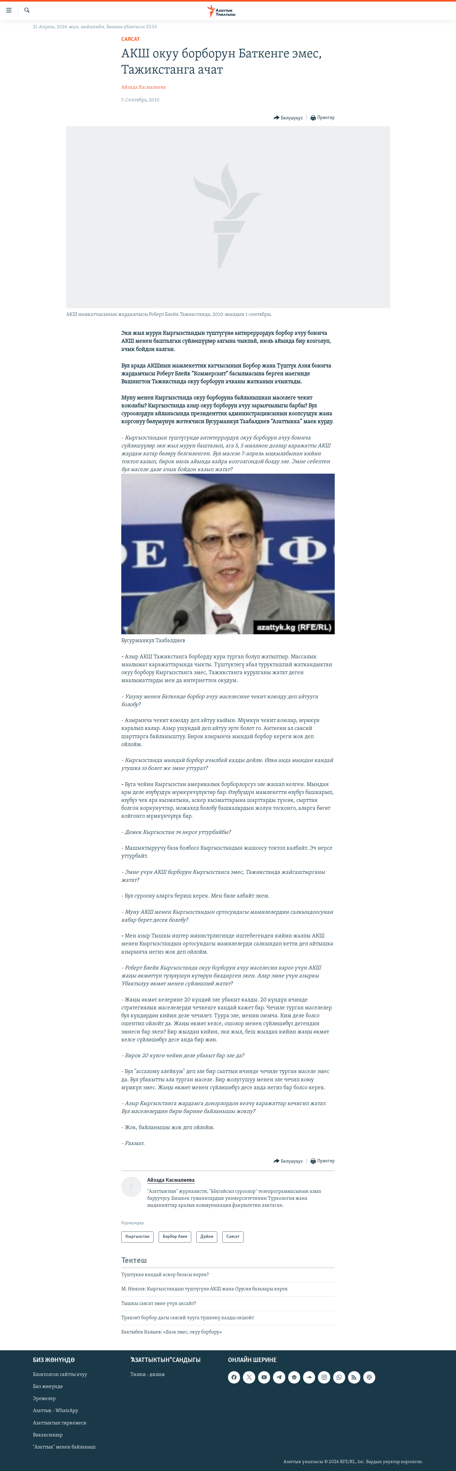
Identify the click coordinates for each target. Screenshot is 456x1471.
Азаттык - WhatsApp (55, 1410)
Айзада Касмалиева (143, 87)
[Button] (288, 118)
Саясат (130, 39)
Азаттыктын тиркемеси (59, 1422)
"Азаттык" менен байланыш (64, 1446)
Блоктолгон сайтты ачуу (60, 1374)
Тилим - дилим (147, 1374)
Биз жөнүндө (48, 1386)
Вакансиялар (48, 1434)
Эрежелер (44, 1398)
